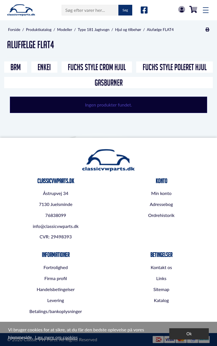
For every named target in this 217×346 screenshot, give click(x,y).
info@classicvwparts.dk (56, 226)
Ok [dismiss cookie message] (189, 333)
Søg (125, 10)
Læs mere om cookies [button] (56, 337)
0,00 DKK (193, 9)
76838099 (55, 215)
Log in (181, 9)
